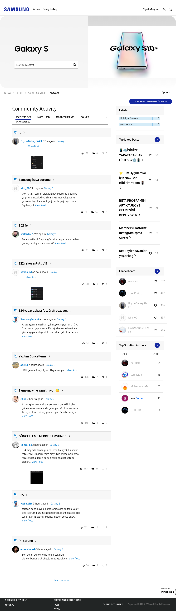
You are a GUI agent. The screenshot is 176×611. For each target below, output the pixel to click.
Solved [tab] (85, 117)
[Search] (46, 65)
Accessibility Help (16, 600)
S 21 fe (23, 225)
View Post (33, 146)
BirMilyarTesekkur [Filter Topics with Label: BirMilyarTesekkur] (129, 118)
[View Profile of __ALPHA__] (135, 293)
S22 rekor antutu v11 (33, 263)
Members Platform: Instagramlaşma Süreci (133, 233)
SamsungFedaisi (29, 319)
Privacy (9, 605)
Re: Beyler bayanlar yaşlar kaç (133, 253)
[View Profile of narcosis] (132, 281)
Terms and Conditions (67, 600)
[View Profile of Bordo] (139, 398)
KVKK (57, 608)
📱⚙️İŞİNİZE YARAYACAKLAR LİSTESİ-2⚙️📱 (130, 155)
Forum (36, 9)
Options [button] (165, 92)
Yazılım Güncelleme (33, 356)
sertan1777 (26, 234)
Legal (57, 605)
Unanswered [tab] (22, 121)
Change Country (113, 604)
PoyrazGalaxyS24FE (31, 141)
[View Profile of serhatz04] (136, 374)
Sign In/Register (151, 9)
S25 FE (23, 495)
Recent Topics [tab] (23, 117)
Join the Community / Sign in (151, 101)
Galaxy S (61, 141)
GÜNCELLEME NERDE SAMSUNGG (43, 436)
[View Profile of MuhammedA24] (140, 386)
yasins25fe (26, 503)
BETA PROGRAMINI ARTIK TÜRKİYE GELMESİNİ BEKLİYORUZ (132, 208)
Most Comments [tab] (65, 117)
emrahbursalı (28, 549)
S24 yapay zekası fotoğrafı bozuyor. (43, 311)
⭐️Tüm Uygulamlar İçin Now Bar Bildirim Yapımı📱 (132, 178)
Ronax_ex (26, 444)
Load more (60, 580)
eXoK (23, 399)
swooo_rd (26, 272)
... (20, 132)
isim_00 (25, 188)
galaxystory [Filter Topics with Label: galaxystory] (126, 124)
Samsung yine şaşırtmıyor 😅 (39, 390)
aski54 (24, 365)
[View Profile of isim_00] (132, 317)
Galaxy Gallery (50, 9)
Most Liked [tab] (43, 117)
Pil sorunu (26, 541)
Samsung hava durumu (35, 180)
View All (140, 139)
